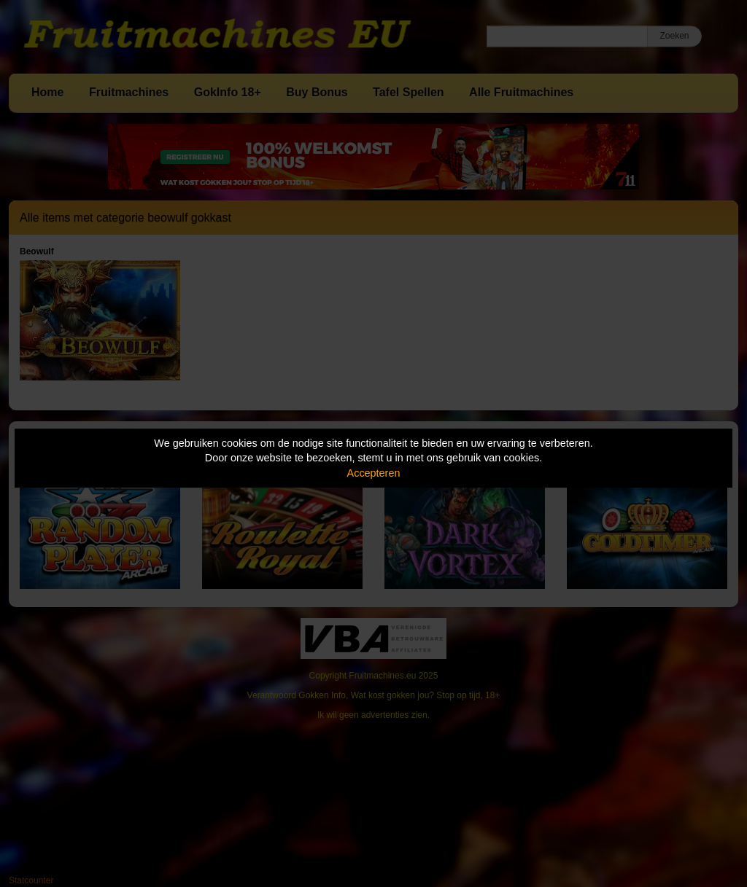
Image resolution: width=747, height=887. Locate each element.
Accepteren (373, 473)
